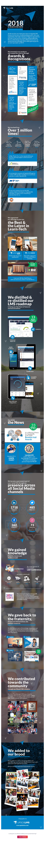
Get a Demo (22, 836)
